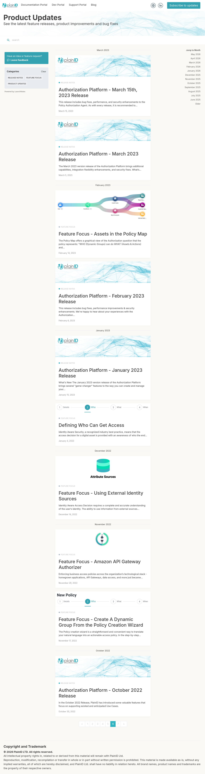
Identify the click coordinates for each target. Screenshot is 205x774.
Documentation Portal (34, 4)
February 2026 (193, 66)
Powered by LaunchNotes (15, 91)
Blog (93, 4)
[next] (124, 724)
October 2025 (193, 83)
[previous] (82, 724)
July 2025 (195, 95)
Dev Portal (58, 4)
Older (197, 104)
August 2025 (194, 91)
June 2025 (195, 99)
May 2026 (195, 54)
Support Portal (77, 4)
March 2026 (194, 62)
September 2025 (192, 87)
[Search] (29, 40)
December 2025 (192, 75)
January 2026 (193, 71)
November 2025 (192, 79)
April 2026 (195, 58)
